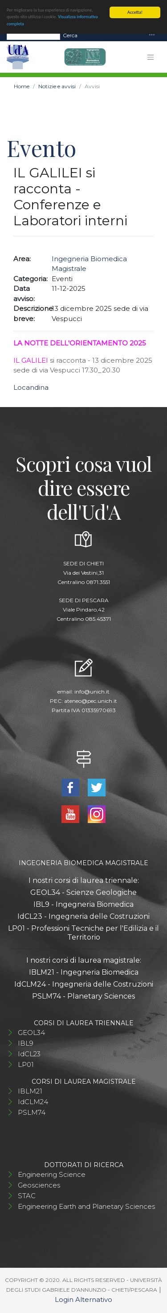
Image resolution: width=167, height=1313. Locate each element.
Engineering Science (52, 1174)
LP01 (26, 1064)
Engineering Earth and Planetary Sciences (86, 1206)
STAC (27, 1195)
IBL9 (25, 1043)
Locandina (31, 387)
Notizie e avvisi (57, 86)
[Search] (33, 35)
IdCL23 (29, 1054)
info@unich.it (92, 691)
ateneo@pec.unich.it (90, 701)
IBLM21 (30, 1091)
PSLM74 (31, 1112)
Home (21, 86)
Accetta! (135, 12)
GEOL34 (31, 1032)
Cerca (70, 34)
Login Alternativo (83, 1299)
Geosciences (39, 1185)
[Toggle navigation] (151, 35)
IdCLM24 (33, 1101)
